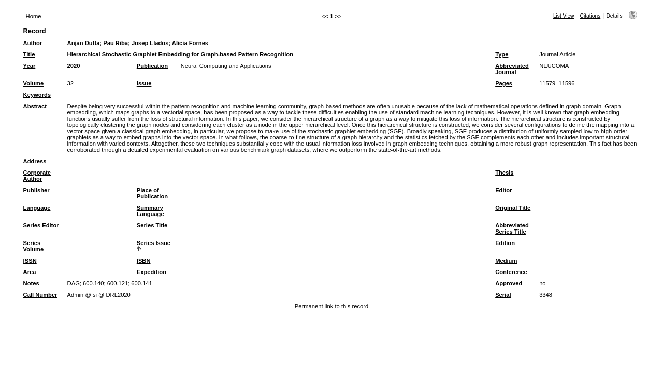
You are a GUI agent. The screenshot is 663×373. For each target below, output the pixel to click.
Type (501, 54)
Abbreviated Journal (512, 69)
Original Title (512, 208)
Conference (511, 272)
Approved (508, 283)
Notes (31, 283)
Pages (503, 83)
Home (33, 16)
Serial (503, 295)
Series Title (152, 225)
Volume (33, 83)
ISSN (30, 260)
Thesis (504, 172)
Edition (505, 243)
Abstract (35, 106)
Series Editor (41, 225)
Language (37, 208)
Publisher (36, 190)
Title (29, 54)
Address (35, 161)
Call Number (40, 295)
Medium (506, 260)
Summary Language (150, 211)
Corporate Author (37, 175)
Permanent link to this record (331, 306)
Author (32, 43)
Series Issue (153, 243)
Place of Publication (152, 193)
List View (563, 16)
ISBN (144, 260)
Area (29, 272)
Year (29, 66)
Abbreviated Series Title (512, 228)
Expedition (151, 272)
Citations (590, 16)
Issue (144, 83)
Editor (503, 190)
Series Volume (33, 246)
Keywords (37, 95)
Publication (152, 66)
